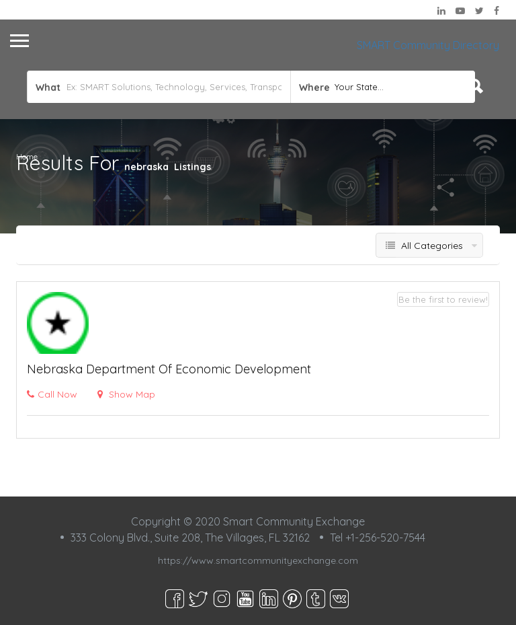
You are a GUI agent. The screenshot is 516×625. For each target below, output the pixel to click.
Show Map (126, 394)
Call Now (52, 394)
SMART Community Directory (428, 45)
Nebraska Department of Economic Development (169, 369)
